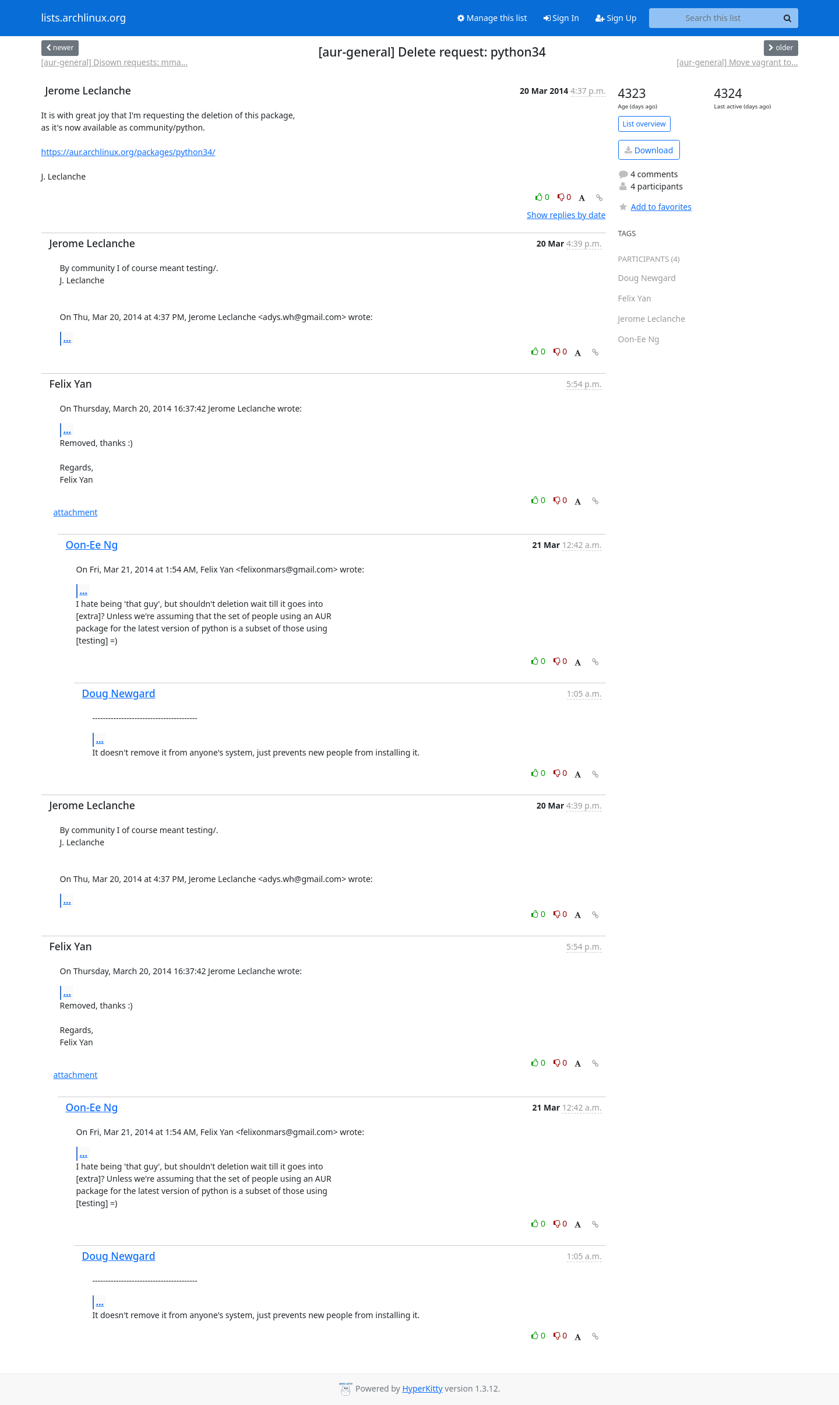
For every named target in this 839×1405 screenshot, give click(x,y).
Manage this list (492, 17)
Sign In (561, 17)
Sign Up (616, 17)
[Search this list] (713, 18)
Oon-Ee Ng (92, 545)
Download (649, 150)
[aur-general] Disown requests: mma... (114, 62)
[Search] (787, 18)
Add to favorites (655, 206)
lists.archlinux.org (83, 18)
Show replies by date (566, 214)
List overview (644, 124)
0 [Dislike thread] (565, 196)
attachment (76, 512)
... (68, 338)
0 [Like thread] (543, 196)
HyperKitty (422, 1388)
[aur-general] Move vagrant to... (737, 62)
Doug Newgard (119, 693)
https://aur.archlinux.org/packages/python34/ (128, 151)
